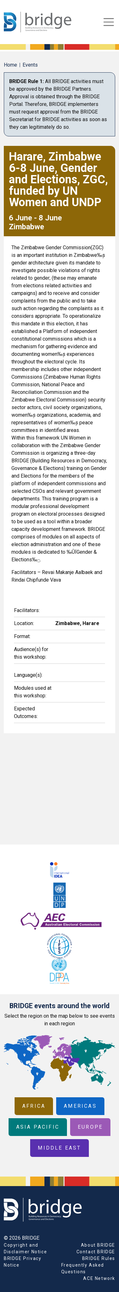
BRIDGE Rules (98, 1258)
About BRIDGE (98, 1245)
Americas (80, 1106)
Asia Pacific (37, 1127)
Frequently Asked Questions (82, 1268)
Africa (33, 1106)
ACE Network (99, 1278)
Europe (90, 1127)
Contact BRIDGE (95, 1251)
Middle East (59, 1148)
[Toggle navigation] (108, 22)
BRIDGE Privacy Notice (22, 1262)
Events (30, 65)
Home (10, 65)
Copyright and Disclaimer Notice (25, 1248)
